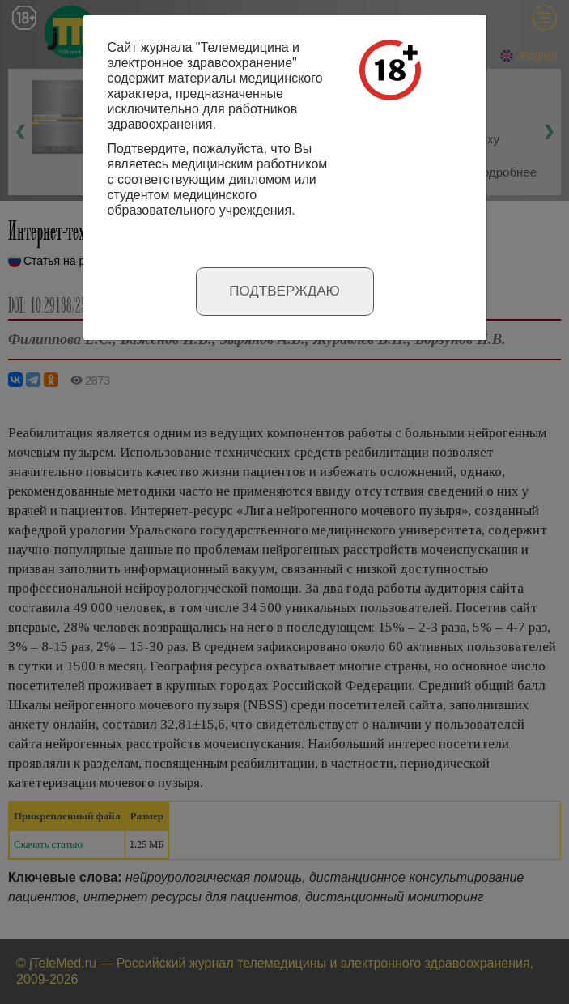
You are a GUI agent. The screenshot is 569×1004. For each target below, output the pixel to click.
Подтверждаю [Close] (284, 291)
